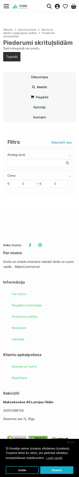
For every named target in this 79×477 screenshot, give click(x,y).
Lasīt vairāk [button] (54, 458)
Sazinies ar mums (24, 366)
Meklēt (39, 87)
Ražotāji (39, 107)
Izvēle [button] (22, 470)
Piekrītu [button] (57, 470)
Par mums (19, 294)
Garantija (18, 339)
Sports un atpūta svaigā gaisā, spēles (28, 31)
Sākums (8, 29)
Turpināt (12, 57)
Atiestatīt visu (61, 142)
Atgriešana (19, 378)
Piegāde (39, 97)
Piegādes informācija (27, 305)
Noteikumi (19, 328)
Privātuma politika (24, 317)
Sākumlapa (39, 77)
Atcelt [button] (71, 442)
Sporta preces (27, 29)
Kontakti (39, 117)
